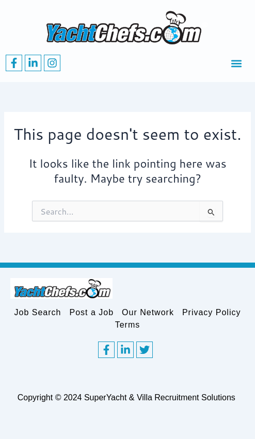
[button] (236, 63)
